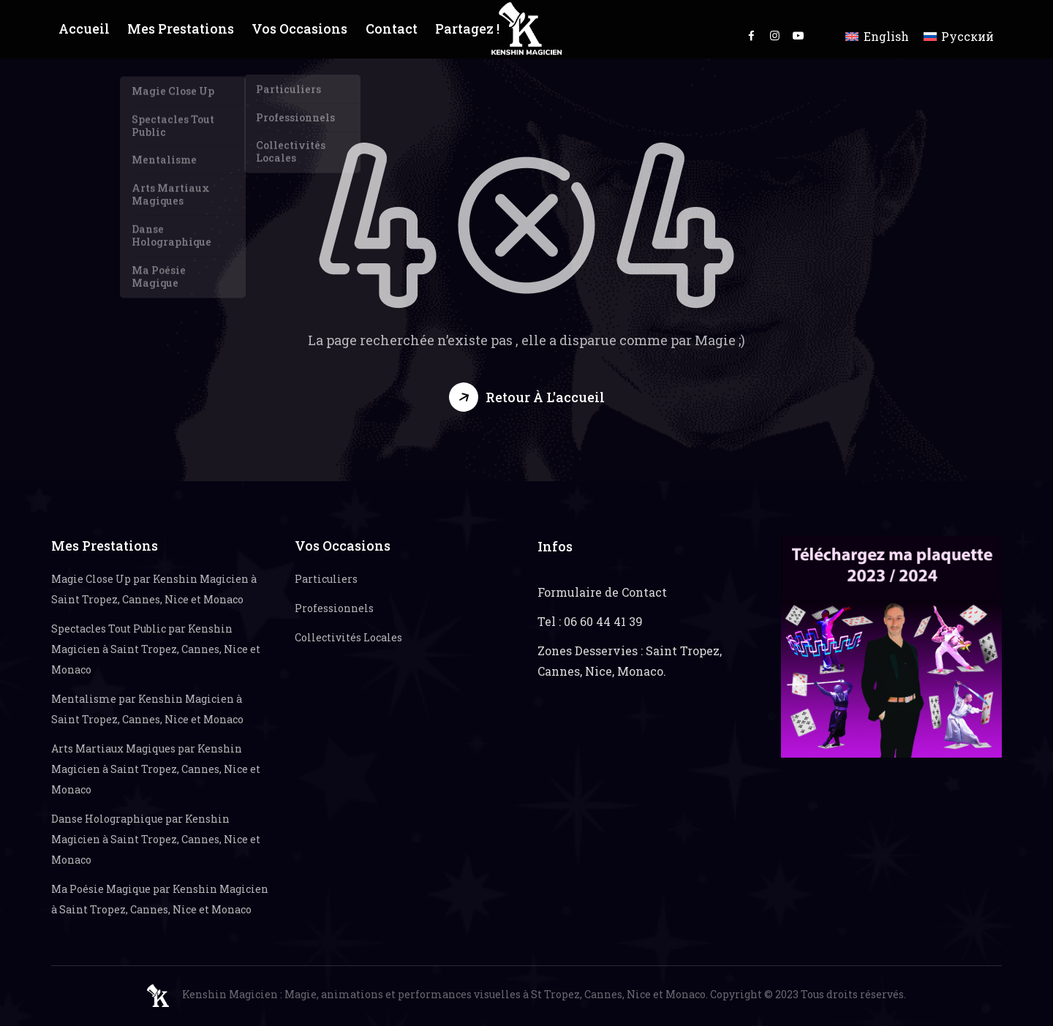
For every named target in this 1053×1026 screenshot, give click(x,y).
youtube (798, 35)
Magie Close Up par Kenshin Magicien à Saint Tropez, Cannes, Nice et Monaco (154, 589)
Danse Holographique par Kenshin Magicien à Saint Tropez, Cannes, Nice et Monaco (155, 839)
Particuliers (326, 579)
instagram (774, 35)
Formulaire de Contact (602, 592)
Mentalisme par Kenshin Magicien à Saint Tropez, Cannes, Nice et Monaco (147, 709)
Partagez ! (463, 29)
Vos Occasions (295, 29)
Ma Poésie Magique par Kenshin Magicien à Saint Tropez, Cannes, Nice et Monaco (159, 899)
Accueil (84, 29)
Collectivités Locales (348, 637)
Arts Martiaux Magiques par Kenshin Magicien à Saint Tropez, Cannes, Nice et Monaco (155, 769)
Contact (386, 29)
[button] (527, 397)
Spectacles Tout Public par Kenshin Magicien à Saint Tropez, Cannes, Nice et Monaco (155, 649)
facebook (751, 35)
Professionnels (334, 608)
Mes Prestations (179, 29)
